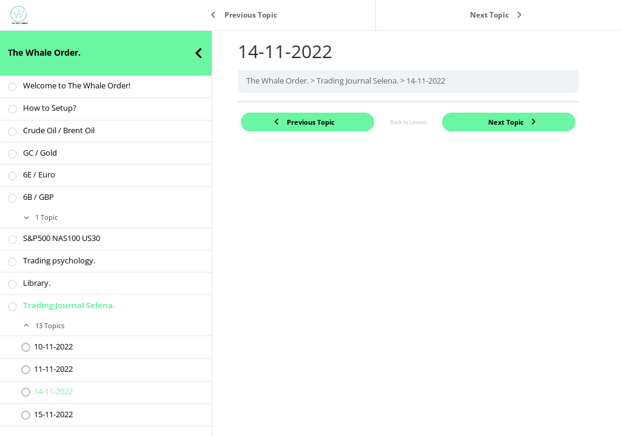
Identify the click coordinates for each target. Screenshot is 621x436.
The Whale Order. (44, 52)
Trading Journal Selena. (357, 80)
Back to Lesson (408, 122)
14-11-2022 (425, 80)
